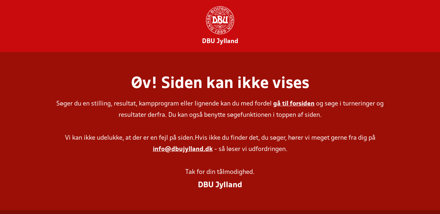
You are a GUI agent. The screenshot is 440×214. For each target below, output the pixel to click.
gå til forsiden (294, 104)
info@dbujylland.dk (183, 149)
